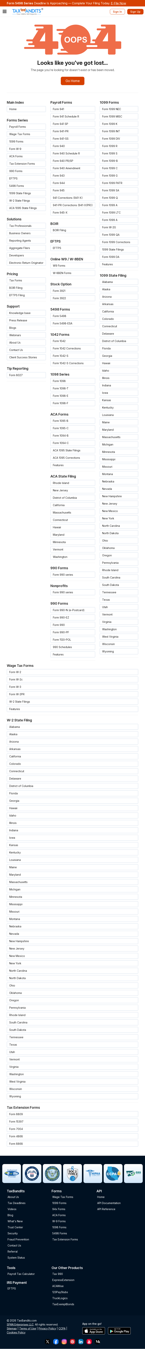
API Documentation (109, 1203)
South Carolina (111, 577)
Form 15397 (16, 1121)
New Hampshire (112, 496)
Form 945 (59, 190)
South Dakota (110, 585)
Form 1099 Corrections (116, 242)
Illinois (106, 378)
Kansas (106, 400)
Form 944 (59, 183)
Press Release (18, 320)
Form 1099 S (109, 153)
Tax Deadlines (16, 1203)
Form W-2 (15, 672)
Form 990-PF (61, 632)
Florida (106, 348)
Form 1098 (59, 381)
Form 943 (59, 175)
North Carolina (111, 526)
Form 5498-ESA (62, 323)
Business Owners (20, 233)
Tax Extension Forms (22, 163)
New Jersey (60, 490)
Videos (12, 1209)
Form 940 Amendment (66, 168)
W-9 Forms (59, 1221)
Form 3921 (59, 291)
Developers (16, 255)
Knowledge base (20, 313)
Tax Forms (15, 280)
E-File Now (118, 3)
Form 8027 (16, 375)
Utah (105, 607)
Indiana (106, 385)
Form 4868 (16, 1136)
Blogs (12, 328)
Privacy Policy (47, 1328)
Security (13, 1233)
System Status (16, 1257)
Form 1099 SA (110, 190)
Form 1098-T (61, 388)
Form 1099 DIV (111, 138)
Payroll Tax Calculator (21, 1274)
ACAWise (58, 1286)
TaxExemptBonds (63, 1304)
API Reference (106, 1209)
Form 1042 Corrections (67, 348)
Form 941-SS (61, 138)
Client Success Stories (23, 357)
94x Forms (58, 1209)
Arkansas (107, 304)
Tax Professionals (20, 226)
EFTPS (13, 178)
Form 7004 (16, 1129)
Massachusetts (62, 512)
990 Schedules (62, 647)
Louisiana (108, 415)
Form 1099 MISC (112, 116)
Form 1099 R (109, 146)
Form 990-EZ (61, 617)
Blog (10, 1215)
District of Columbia (65, 498)
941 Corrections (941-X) (68, 198)
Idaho (105, 370)
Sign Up (135, 11)
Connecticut (60, 520)
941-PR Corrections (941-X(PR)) (73, 205)
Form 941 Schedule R (66, 116)
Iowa (105, 393)
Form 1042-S (60, 356)
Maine (106, 422)
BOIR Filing (15, 288)
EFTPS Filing (17, 295)
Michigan (107, 444)
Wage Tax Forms (19, 134)
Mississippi (108, 459)
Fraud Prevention (18, 1239)
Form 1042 (59, 341)
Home (13, 109)
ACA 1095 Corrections (66, 458)
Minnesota (59, 542)
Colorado (108, 319)
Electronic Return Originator (26, 263)
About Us (15, 342)
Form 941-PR (61, 131)
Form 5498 (59, 316)
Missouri (107, 466)
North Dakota (110, 533)
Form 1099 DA (110, 257)
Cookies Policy (16, 1332)
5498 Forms (16, 186)
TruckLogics (60, 1298)
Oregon (107, 555)
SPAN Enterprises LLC (20, 1324)
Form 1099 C (110, 168)
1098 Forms (59, 1227)
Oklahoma (108, 548)
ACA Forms (16, 156)
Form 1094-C (61, 443)
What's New (15, 1221)
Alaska (106, 289)
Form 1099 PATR (112, 183)
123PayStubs (60, 1292)
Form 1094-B (61, 435)
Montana (107, 474)
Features (58, 465)
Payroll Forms (17, 126)
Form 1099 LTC (111, 212)
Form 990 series (63, 574)
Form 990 (59, 625)
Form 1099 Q (110, 198)
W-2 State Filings (19, 200)
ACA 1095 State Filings (23, 208)
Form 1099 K (109, 124)
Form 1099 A (109, 205)
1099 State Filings (20, 193)
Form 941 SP (60, 124)
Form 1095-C (61, 428)
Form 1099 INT (111, 131)
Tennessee (109, 592)
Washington (60, 557)
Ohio (105, 540)
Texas (106, 599)
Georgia (107, 356)
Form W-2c (16, 679)
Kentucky (108, 407)
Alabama (107, 282)
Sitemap (12, 1328)
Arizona (107, 296)
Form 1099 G (110, 175)
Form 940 (59, 146)
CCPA (62, 1328)
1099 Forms (16, 141)
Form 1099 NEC (111, 109)
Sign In (117, 11)
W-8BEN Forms (62, 273)
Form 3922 (59, 298)
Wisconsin (108, 644)
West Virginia (110, 636)
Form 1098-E (60, 396)
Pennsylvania (110, 562)
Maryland (58, 534)
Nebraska (108, 481)
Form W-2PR (17, 694)
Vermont (58, 549)
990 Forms (15, 171)
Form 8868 (16, 1143)
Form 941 (58, 109)
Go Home (72, 81)
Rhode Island (61, 483)
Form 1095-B (60, 421)
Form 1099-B (110, 161)
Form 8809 (16, 1114)
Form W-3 (15, 687)
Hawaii (57, 527)
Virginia (106, 622)
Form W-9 (15, 149)
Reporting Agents (20, 240)
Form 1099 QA (111, 234)
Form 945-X (60, 212)
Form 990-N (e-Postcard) (69, 610)
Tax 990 (57, 1274)
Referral (13, 1251)
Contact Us (16, 350)
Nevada (107, 489)
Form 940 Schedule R (66, 153)
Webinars (15, 335)
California (59, 505)
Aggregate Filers (19, 248)
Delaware (108, 333)
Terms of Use (27, 1328)
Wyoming (108, 651)
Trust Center (15, 1227)
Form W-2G (109, 227)
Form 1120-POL (62, 639)
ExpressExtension (63, 1280)
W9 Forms (59, 265)
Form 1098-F (60, 403)
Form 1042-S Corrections (68, 363)
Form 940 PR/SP (63, 161)
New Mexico (110, 511)
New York (108, 518)
